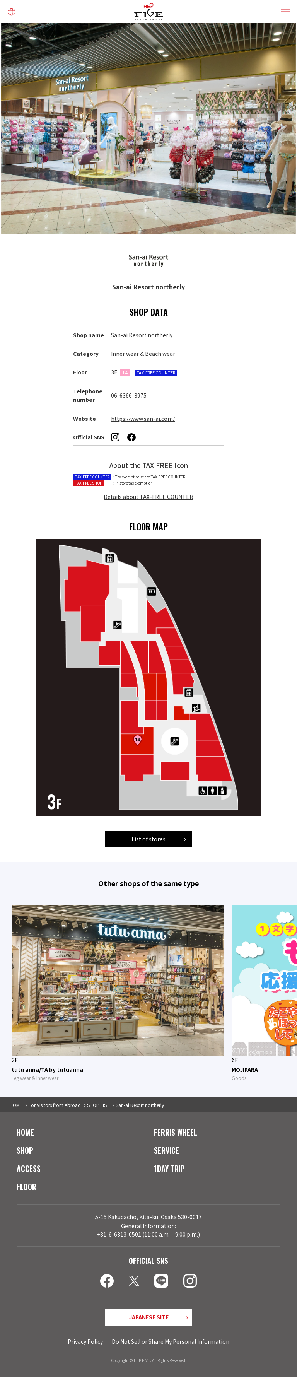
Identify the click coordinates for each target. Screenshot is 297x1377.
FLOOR (26, 1186)
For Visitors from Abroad (55, 1105)
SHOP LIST (98, 1105)
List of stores (148, 839)
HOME (16, 1105)
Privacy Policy (85, 1341)
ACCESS (29, 1168)
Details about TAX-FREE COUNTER (148, 497)
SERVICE (166, 1150)
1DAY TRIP (169, 1168)
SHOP (25, 1150)
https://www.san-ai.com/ (143, 418)
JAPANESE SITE (149, 1317)
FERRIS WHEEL (175, 1132)
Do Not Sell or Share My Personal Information (170, 1341)
